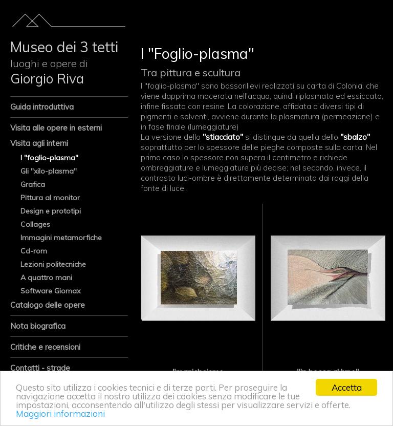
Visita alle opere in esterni (56, 128)
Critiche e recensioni (45, 347)
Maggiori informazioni (60, 413)
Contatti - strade (40, 368)
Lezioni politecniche (53, 264)
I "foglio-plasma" (49, 157)
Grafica (32, 184)
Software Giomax (50, 290)
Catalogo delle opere (47, 305)
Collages (35, 224)
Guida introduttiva (42, 107)
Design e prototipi (50, 211)
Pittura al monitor (50, 197)
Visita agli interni (39, 143)
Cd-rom (33, 250)
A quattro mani (46, 277)
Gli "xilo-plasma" (48, 171)
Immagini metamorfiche (61, 237)
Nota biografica (38, 326)
